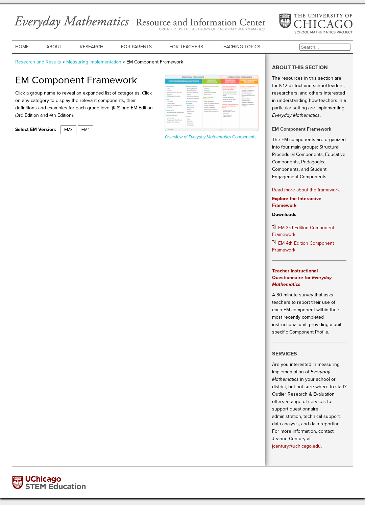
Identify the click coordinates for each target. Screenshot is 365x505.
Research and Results (38, 61)
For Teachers (186, 47)
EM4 (85, 129)
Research (91, 47)
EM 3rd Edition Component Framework (303, 231)
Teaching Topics (240, 47)
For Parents (136, 47)
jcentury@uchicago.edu (296, 446)
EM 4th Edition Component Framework (303, 247)
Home (22, 47)
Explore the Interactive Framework (296, 202)
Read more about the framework (306, 189)
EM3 (68, 129)
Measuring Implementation (93, 61)
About (54, 47)
